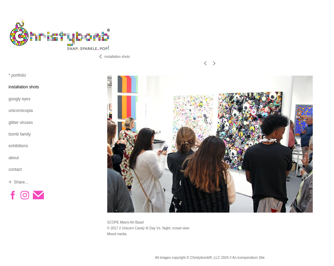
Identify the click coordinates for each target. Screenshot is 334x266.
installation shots (24, 87)
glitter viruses (21, 122)
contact (15, 169)
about (14, 157)
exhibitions (18, 145)
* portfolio (17, 75)
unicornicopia (21, 110)
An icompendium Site (248, 257)
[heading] (26, 34)
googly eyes (19, 99)
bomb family (20, 134)
